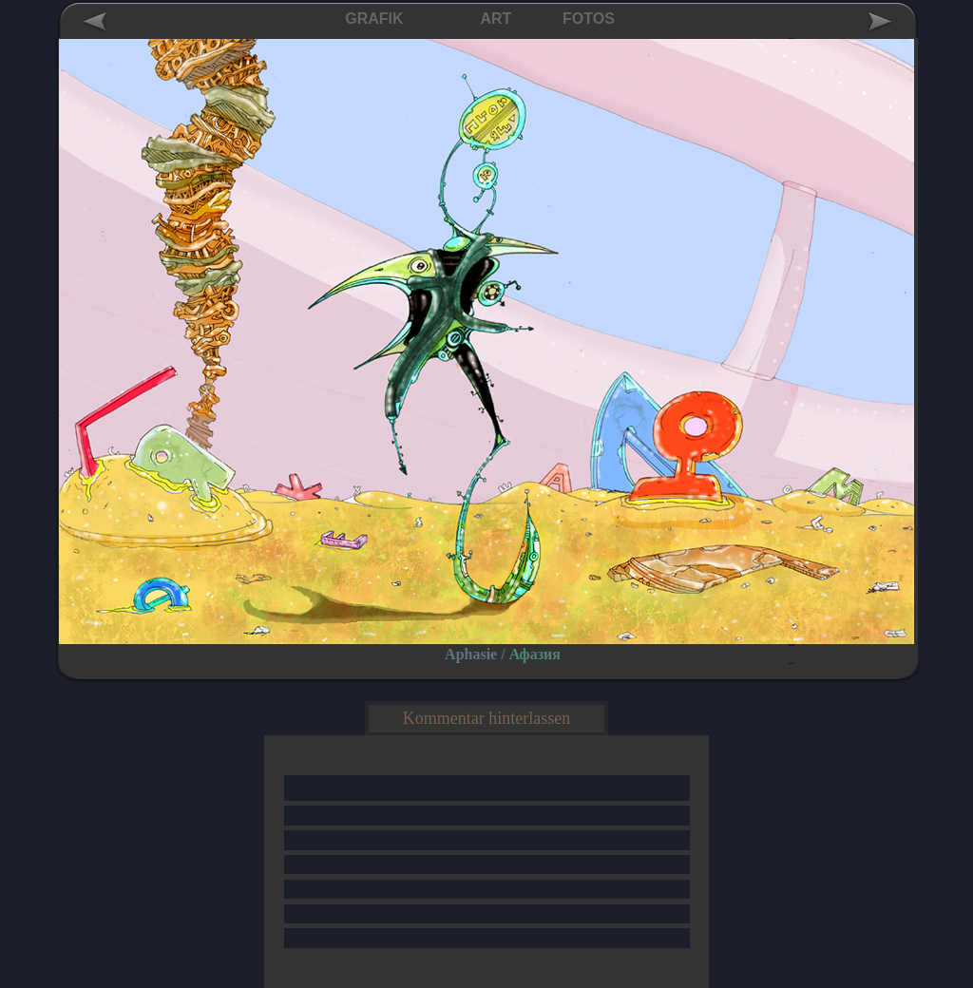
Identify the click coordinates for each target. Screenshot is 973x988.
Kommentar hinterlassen (486, 718)
